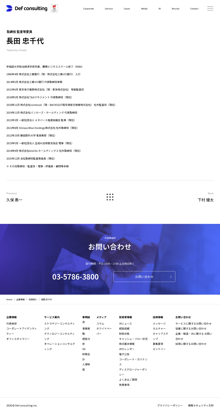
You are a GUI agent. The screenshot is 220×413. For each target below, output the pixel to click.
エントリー (159, 349)
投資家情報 (125, 317)
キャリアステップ (160, 336)
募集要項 (158, 344)
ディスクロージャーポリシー (133, 372)
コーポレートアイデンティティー (21, 331)
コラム (100, 323)
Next (164, 197)
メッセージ (159, 323)
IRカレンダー (127, 349)
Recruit (173, 8)
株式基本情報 (127, 344)
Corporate (81, 8)
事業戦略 (86, 331)
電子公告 (124, 354)
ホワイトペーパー (104, 331)
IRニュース (125, 323)
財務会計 (86, 356)
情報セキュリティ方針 (201, 405)
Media (140, 8)
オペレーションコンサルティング (59, 346)
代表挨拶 (11, 323)
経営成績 (124, 328)
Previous (56, 197)
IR (156, 8)
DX (84, 349)
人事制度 (86, 366)
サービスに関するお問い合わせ (193, 323)
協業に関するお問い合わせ (190, 328)
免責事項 (124, 384)
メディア (101, 317)
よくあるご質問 (128, 379)
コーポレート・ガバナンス (133, 361)
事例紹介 (86, 319)
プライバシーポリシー (170, 405)
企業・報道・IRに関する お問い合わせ (193, 336)
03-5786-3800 (75, 276)
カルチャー (159, 328)
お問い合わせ (144, 276)
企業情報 (11, 317)
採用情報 (158, 317)
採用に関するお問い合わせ (190, 344)
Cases (122, 8)
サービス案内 (52, 317)
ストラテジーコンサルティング (59, 326)
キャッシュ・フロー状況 (133, 339)
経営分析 (86, 341)
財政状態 (124, 333)
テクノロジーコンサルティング (59, 336)
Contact (193, 8)
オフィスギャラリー (18, 339)
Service (103, 8)
